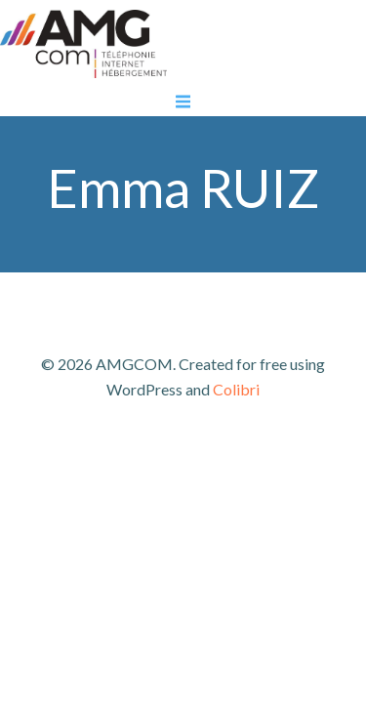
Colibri (236, 389)
